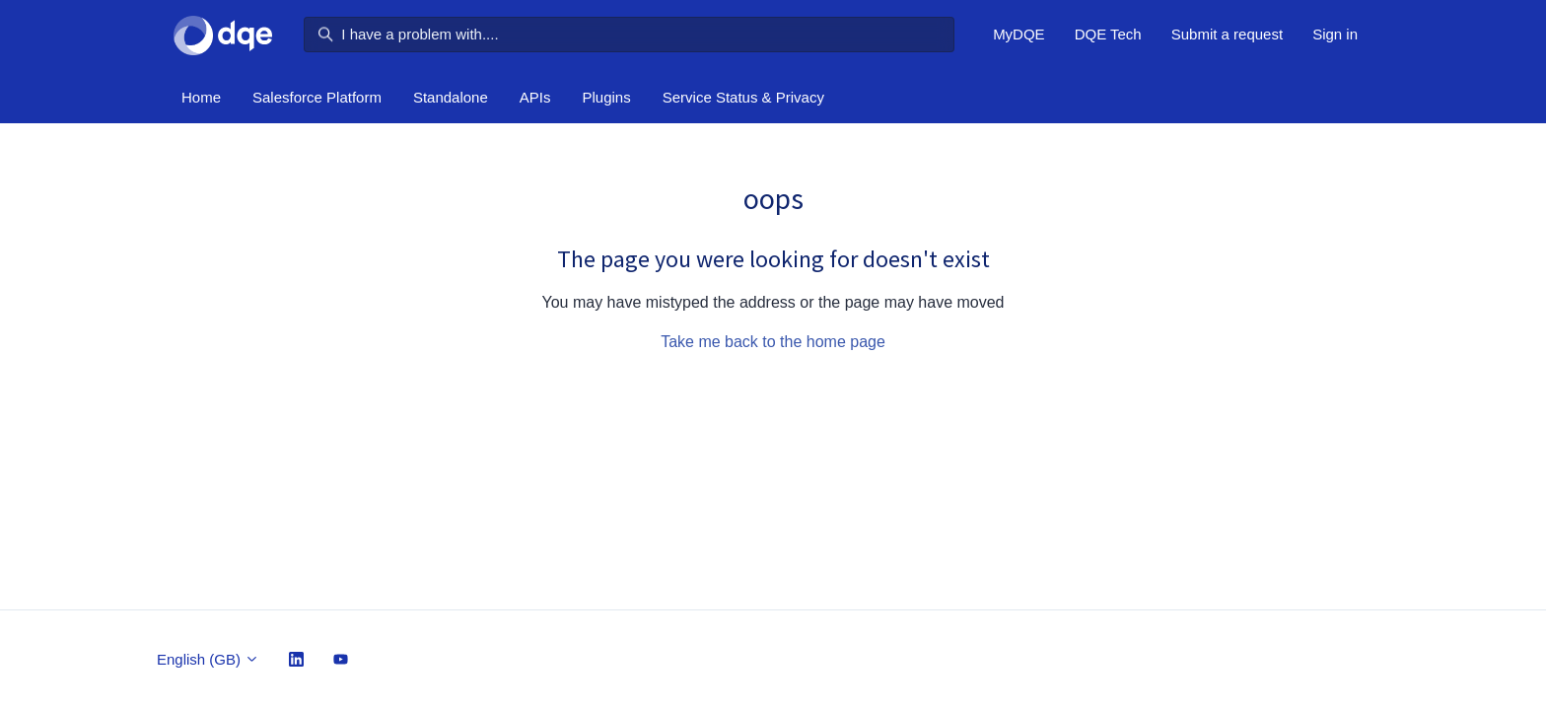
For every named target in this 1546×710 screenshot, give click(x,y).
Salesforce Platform (317, 97)
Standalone (450, 97)
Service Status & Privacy (743, 97)
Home (201, 97)
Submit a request (1227, 34)
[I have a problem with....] (629, 34)
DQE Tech (1108, 34)
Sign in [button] (1335, 34)
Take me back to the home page (773, 341)
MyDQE (1019, 34)
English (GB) (208, 659)
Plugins (607, 97)
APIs (535, 97)
